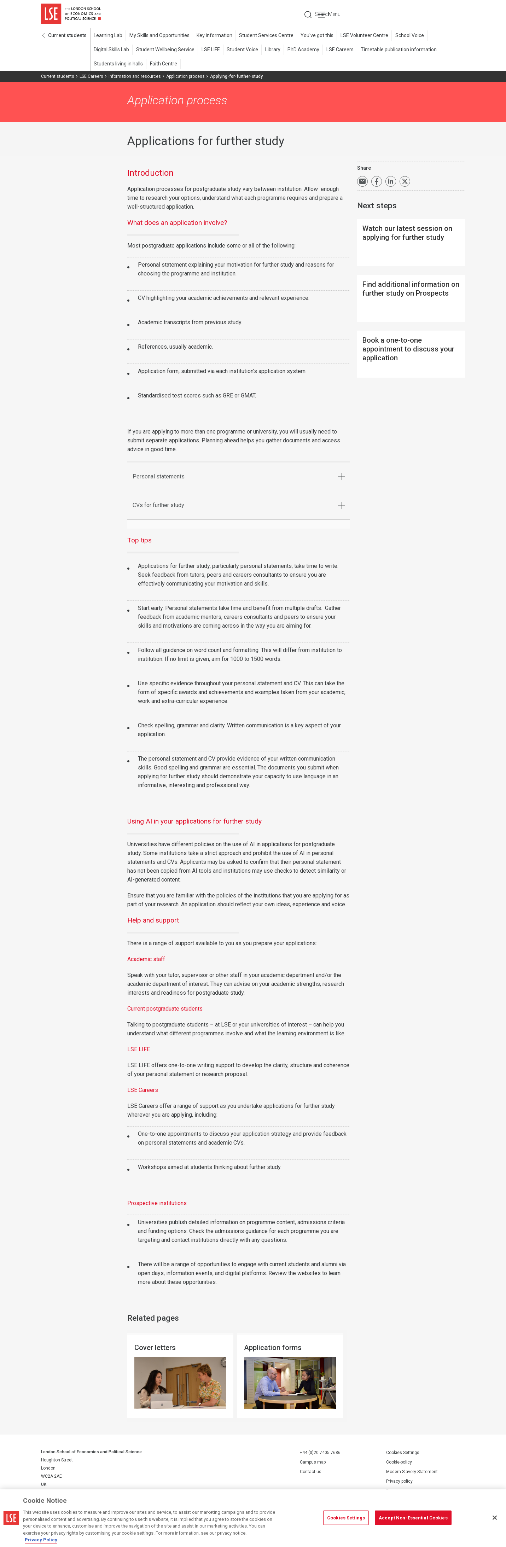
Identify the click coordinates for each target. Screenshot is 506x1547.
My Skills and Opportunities (159, 36)
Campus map (313, 1462)
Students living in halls (118, 64)
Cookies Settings (402, 1452)
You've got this (315, 36)
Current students (67, 36)
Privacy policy (399, 1481)
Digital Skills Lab (111, 50)
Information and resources (135, 76)
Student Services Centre (265, 36)
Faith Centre (163, 64)
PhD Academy (302, 50)
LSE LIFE (210, 50)
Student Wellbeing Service (165, 50)
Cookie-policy (399, 1462)
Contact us (310, 1471)
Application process (185, 76)
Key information (214, 36)
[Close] (494, 1517)
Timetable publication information (397, 50)
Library (271, 50)
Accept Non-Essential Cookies (413, 1517)
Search (417, 14)
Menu (455, 14)
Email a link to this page (362, 181)
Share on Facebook (376, 181)
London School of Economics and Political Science (71, 14)
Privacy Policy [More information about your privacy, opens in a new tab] (41, 1539)
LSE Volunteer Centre (363, 36)
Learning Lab (108, 36)
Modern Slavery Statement (412, 1472)
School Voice (408, 36)
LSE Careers (338, 50)
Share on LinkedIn (390, 181)
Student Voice (241, 50)
